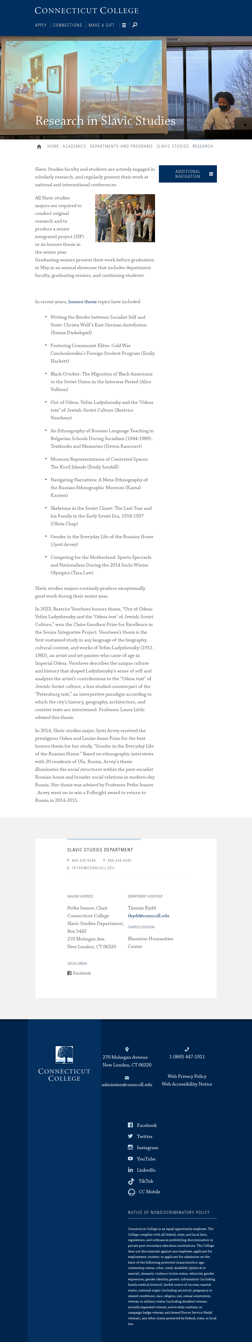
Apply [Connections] (41, 25)
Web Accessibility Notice (187, 1083)
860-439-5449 (81, 860)
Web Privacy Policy (187, 1076)
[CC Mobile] (144, 1192)
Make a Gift (102, 25)
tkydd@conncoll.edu (91, 867)
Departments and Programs (121, 146)
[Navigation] (126, 25)
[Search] (138, 25)
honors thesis (82, 301)
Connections (67, 25)
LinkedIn (146, 1169)
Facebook (82, 973)
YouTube (146, 1158)
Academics (74, 146)
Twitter (145, 1136)
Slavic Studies (173, 146)
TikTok (146, 1181)
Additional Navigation (187, 173)
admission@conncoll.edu (127, 1084)
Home (40, 146)
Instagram (147, 1147)
